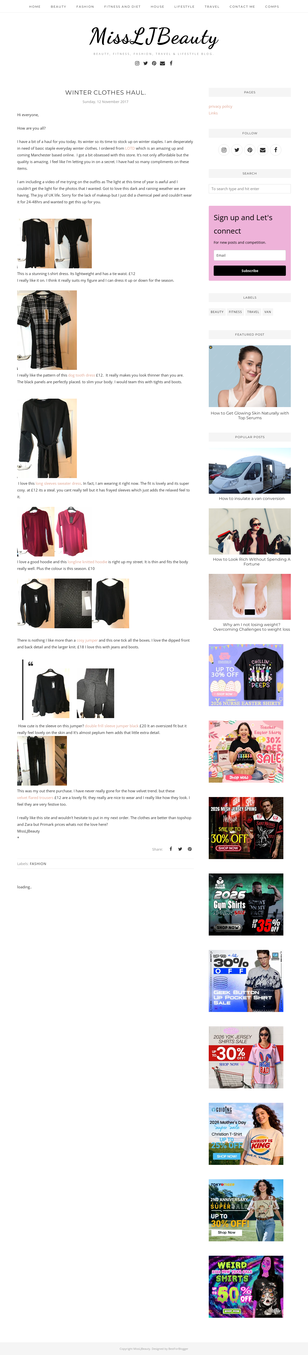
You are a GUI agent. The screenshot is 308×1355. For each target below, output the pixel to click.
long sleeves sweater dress (58, 483)
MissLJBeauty (154, 36)
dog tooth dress (81, 375)
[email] (250, 255)
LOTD (130, 148)
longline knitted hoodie (87, 561)
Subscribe (250, 270)
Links (213, 112)
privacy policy (220, 106)
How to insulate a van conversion (252, 498)
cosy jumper (87, 640)
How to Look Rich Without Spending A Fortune (251, 561)
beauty (217, 312)
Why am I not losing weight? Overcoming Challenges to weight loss (251, 627)
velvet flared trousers (35, 797)
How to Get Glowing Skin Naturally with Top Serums (250, 415)
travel (253, 312)
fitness (235, 312)
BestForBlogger (178, 1349)
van (267, 312)
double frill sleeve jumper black (112, 725)
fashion (38, 863)
